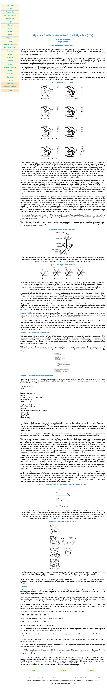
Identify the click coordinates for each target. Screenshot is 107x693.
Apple (10, 31)
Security (10, 54)
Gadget (10, 64)
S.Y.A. (74, 683)
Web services (10, 18)
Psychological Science (9, 87)
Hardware (10, 61)
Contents (63, 670)
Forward (91, 670)
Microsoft (10, 25)
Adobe (10, 35)
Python (10, 41)
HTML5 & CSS (10, 38)
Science (10, 9)
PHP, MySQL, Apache (10, 48)
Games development (10, 67)
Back (33, 670)
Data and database (10, 15)
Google (10, 22)
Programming (10, 12)
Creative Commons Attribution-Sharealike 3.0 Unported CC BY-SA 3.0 (61, 678)
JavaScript (10, 51)
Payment (10, 77)
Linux (10, 28)
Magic (10, 90)
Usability (9, 74)
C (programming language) (10, 44)
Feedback (10, 80)
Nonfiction (10, 83)
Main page (10, 5)
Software (10, 57)
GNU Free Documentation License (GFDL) (91, 678)
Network (9, 70)
